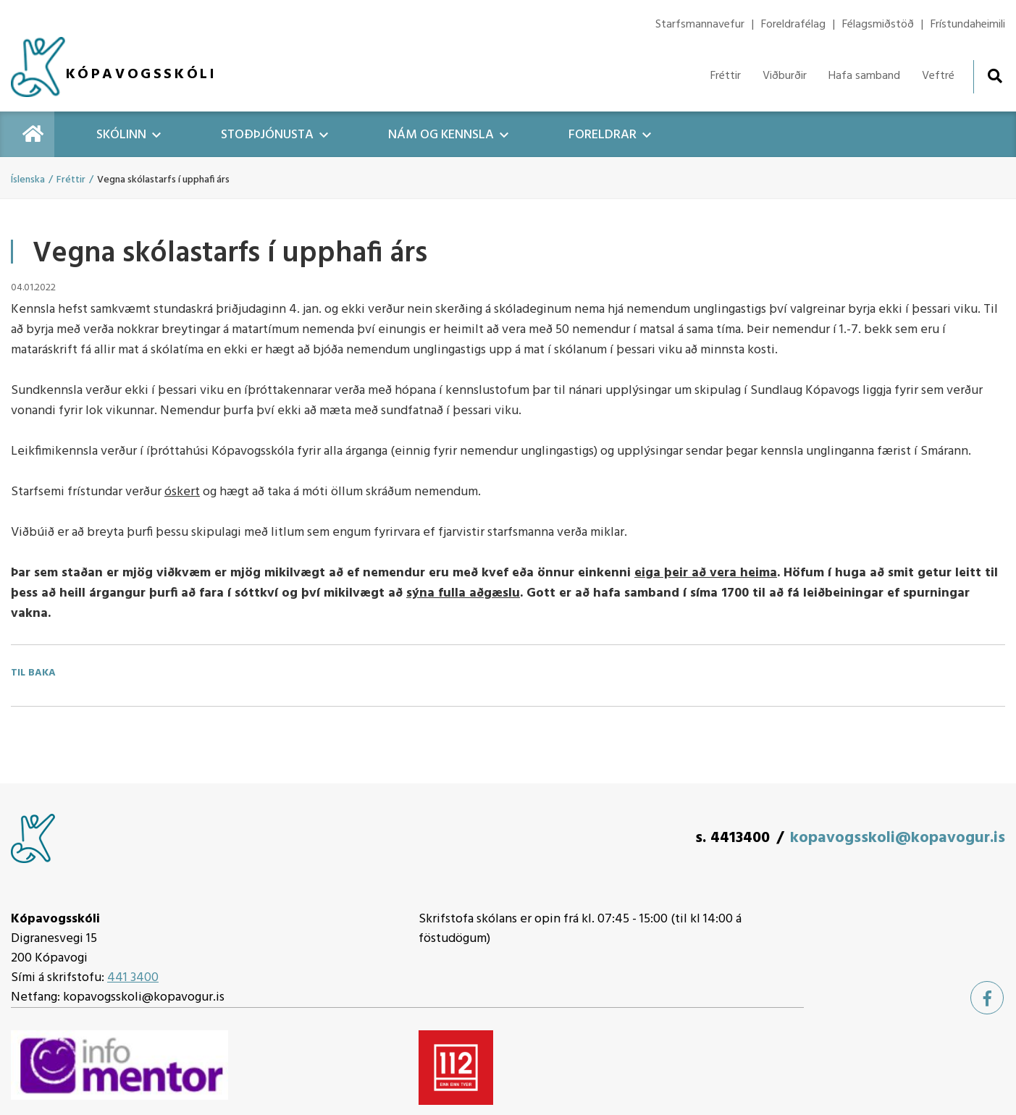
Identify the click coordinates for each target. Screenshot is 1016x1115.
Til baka (33, 673)
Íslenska (28, 180)
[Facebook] (987, 997)
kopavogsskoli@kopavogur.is (897, 838)
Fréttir (70, 180)
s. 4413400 (732, 838)
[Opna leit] (994, 75)
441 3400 (133, 977)
